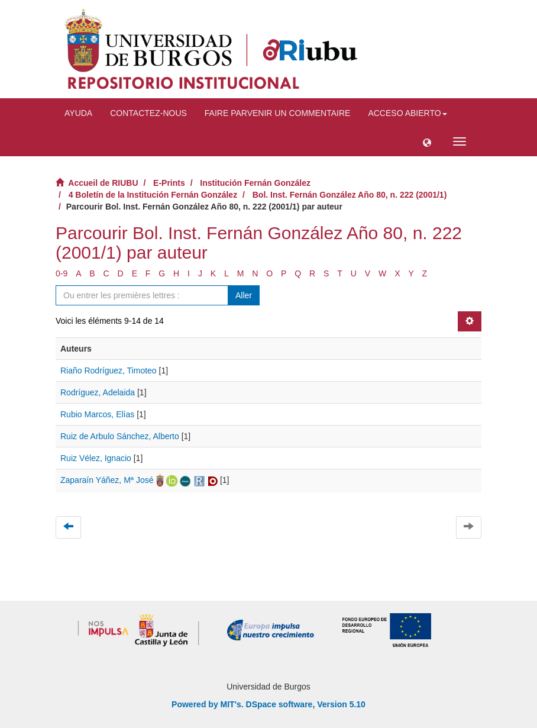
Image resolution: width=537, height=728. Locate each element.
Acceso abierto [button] (407, 113)
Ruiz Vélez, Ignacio (95, 458)
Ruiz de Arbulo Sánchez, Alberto (119, 436)
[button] (427, 141)
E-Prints (169, 183)
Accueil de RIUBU (103, 183)
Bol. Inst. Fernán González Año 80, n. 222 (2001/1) (350, 194)
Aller (243, 295)
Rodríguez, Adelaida (97, 392)
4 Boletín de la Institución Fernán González (153, 194)
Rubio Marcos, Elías (97, 414)
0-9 (61, 273)
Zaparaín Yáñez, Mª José (106, 480)
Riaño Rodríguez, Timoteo (108, 370)
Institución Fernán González (255, 183)
